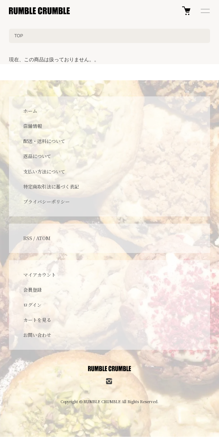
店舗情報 (32, 126)
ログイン (32, 304)
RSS (27, 238)
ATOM (43, 238)
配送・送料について (44, 141)
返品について (37, 156)
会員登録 (32, 289)
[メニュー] (204, 11)
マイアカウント (39, 274)
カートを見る (37, 319)
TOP (18, 35)
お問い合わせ (37, 334)
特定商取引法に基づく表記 (51, 186)
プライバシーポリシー (46, 201)
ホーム (30, 111)
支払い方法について (44, 171)
